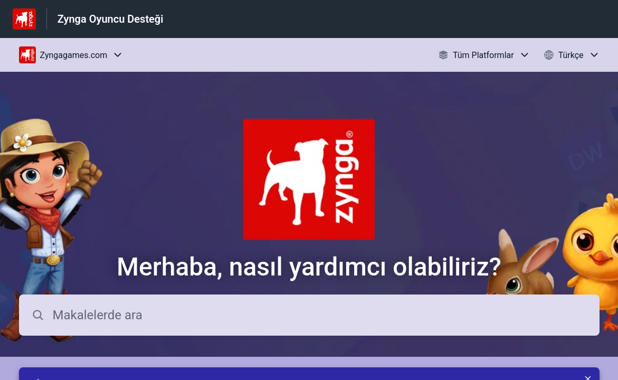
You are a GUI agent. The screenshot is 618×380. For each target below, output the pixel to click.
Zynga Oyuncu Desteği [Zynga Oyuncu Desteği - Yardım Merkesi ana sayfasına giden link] (111, 19)
